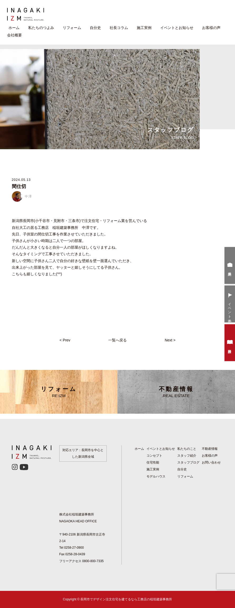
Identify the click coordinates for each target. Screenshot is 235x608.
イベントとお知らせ (176, 28)
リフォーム (72, 28)
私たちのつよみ (41, 28)
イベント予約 (230, 304)
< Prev (65, 340)
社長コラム (119, 28)
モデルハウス (155, 476)
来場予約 (230, 266)
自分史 (95, 28)
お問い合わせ (211, 462)
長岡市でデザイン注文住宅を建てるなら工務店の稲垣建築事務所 (126, 599)
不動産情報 (176, 392)
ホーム (13, 28)
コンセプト (154, 455)
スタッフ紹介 (186, 455)
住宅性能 (152, 462)
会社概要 (14, 35)
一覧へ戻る (117, 340)
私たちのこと (186, 449)
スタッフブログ (188, 462)
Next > (170, 340)
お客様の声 (211, 28)
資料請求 (230, 343)
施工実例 (144, 28)
